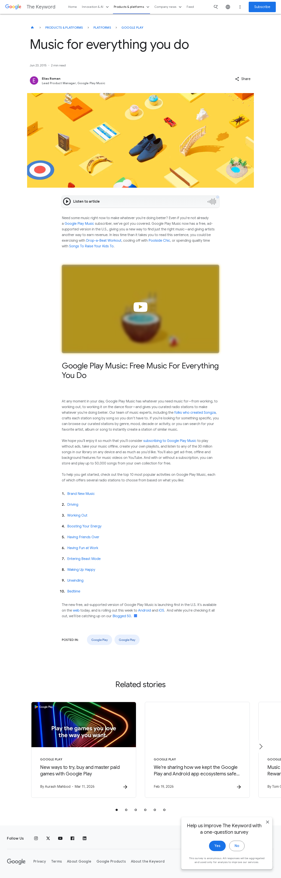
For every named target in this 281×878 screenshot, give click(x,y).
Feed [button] (190, 7)
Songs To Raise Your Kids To (91, 246)
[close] (267, 824)
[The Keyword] (32, 27)
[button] (242, 79)
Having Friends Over (83, 537)
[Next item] (260, 746)
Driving (72, 504)
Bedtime (73, 591)
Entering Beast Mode (84, 559)
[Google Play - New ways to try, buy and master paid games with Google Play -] (83, 750)
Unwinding (75, 580)
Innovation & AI (96, 7)
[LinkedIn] (84, 838)
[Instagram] (36, 838)
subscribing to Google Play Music (169, 441)
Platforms (102, 28)
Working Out (77, 515)
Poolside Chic (159, 240)
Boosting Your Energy (84, 526)
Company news (168, 7)
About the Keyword (148, 861)
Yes (217, 848)
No (237, 848)
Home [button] (72, 7)
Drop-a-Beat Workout (103, 240)
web (76, 610)
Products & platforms (132, 7)
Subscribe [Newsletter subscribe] (262, 7)
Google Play (132, 28)
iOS (161, 610)
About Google (79, 861)
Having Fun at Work (82, 548)
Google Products (111, 861)
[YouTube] (60, 838)
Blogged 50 (122, 616)
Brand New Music (81, 494)
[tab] (116, 810)
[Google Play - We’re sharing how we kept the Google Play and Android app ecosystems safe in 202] (197, 750)
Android (144, 610)
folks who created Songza (195, 412)
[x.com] (48, 838)
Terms (56, 861)
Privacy (39, 861)
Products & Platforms (64, 28)
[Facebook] (72, 838)
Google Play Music (79, 224)
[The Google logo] (16, 862)
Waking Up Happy (81, 570)
